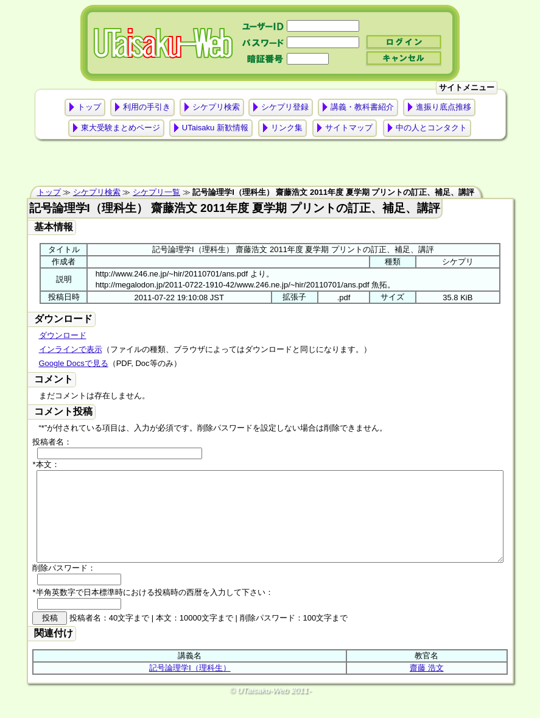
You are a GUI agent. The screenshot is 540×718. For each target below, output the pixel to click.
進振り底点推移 (443, 106)
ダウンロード (62, 335)
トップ (89, 106)
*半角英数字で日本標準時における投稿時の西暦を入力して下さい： (152, 610)
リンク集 (287, 127)
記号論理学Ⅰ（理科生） (190, 686)
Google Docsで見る (73, 363)
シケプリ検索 (216, 106)
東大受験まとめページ (120, 127)
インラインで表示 (70, 349)
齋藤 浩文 (427, 686)
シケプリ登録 (285, 106)
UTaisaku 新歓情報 (215, 127)
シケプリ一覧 (156, 192)
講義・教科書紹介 (362, 106)
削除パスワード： (64, 586)
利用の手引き (146, 106)
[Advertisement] (270, 165)
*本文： (45, 464)
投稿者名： (52, 441)
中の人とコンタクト (431, 127)
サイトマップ (349, 127)
